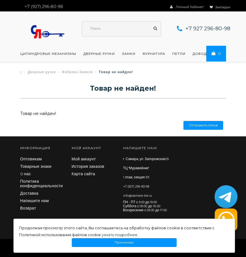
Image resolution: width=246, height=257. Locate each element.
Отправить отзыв (203, 125)
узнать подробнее (119, 234)
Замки (128, 54)
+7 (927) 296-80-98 (136, 187)
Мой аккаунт (84, 159)
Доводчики (205, 54)
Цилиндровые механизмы (48, 54)
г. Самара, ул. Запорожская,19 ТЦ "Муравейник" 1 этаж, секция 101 (146, 168)
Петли (178, 54)
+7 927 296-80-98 (207, 28)
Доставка (29, 194)
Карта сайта (83, 174)
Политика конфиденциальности (41, 184)
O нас (25, 174)
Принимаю (124, 242)
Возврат (28, 208)
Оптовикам (31, 159)
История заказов (88, 167)
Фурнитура (154, 54)
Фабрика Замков (77, 72)
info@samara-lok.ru (137, 196)
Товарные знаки (36, 167)
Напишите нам (34, 201)
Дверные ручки (99, 54)
